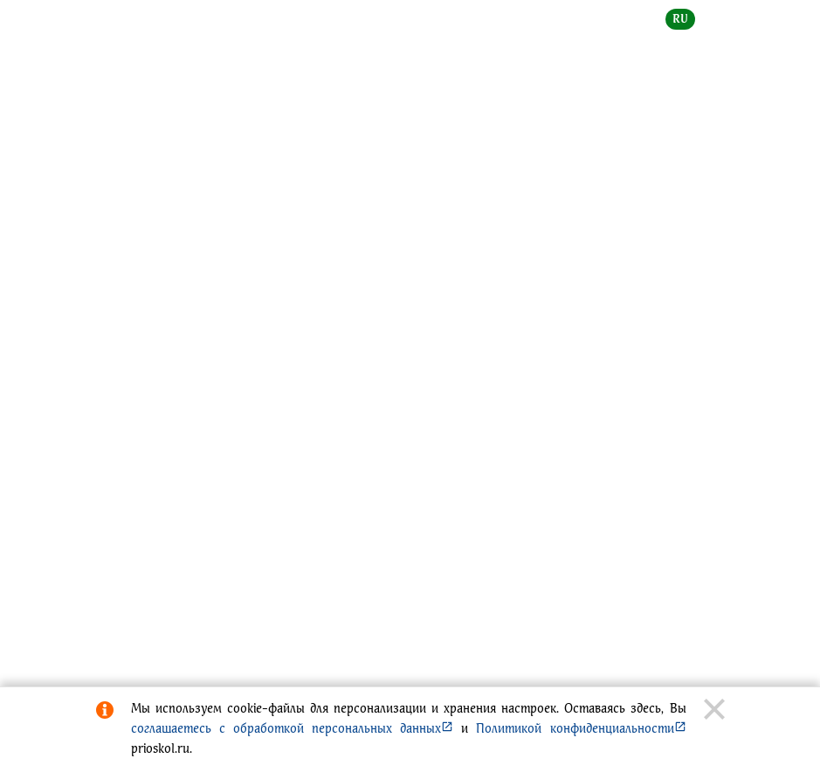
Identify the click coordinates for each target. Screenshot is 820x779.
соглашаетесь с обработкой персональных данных (292, 728)
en (717, 18)
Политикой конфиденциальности (581, 728)
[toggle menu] (711, 32)
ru (680, 18)
